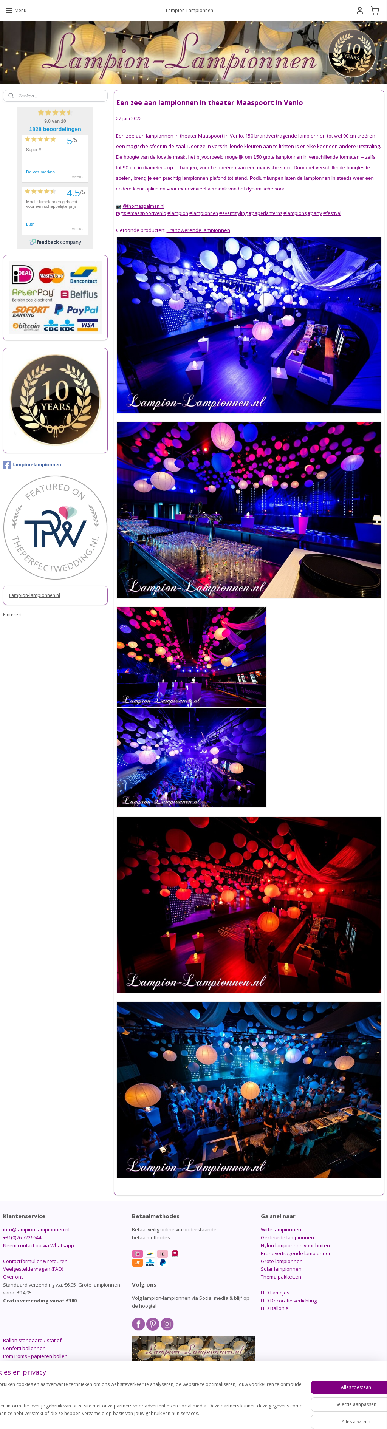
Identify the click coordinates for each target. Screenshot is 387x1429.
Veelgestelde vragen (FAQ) (33, 1268)
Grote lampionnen (282, 1261)
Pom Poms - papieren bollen (35, 1356)
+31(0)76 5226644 (22, 1237)
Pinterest (12, 614)
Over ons (13, 1276)
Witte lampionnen (281, 1229)
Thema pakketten (281, 1276)
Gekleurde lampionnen (287, 1237)
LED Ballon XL (276, 1308)
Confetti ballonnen (24, 1348)
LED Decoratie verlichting (289, 1300)
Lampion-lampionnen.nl (34, 595)
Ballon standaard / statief (32, 1340)
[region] (143, 1402)
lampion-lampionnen (32, 465)
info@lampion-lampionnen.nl (36, 1229)
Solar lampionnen (281, 1268)
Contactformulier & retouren (35, 1261)
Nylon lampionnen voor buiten (295, 1245)
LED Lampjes (275, 1292)
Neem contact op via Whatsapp (38, 1245)
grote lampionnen (282, 157)
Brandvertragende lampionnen (296, 1253)
